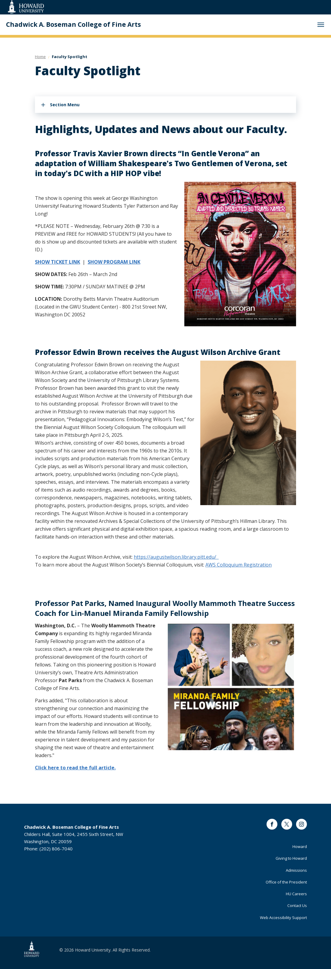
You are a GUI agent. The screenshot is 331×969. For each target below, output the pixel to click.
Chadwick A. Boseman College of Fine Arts (73, 24)
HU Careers (296, 893)
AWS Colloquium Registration (238, 564)
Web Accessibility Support (283, 917)
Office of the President (286, 882)
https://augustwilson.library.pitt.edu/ (176, 557)
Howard (299, 846)
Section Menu (65, 104)
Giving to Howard (291, 858)
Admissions (296, 870)
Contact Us (297, 905)
